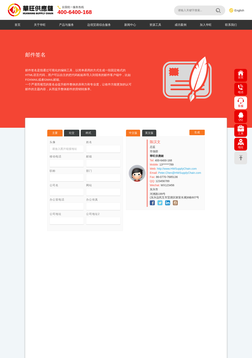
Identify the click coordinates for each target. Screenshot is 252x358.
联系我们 (231, 24)
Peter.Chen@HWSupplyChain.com (179, 172)
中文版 (133, 132)
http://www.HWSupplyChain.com (177, 168)
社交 (71, 132)
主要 (55, 132)
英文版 (149, 132)
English (239, 10)
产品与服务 (66, 24)
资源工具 (155, 24)
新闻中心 (130, 24)
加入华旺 (206, 24)
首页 (17, 24)
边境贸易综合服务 (99, 24)
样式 (88, 132)
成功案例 (180, 24)
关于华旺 (40, 24)
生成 (197, 132)
